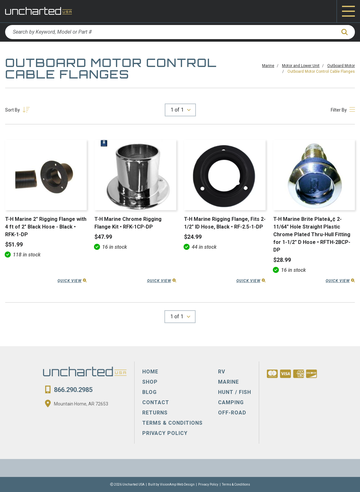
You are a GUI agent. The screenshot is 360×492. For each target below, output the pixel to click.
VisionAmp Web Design (177, 484)
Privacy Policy (208, 484)
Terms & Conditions (236, 484)
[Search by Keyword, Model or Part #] (170, 32)
